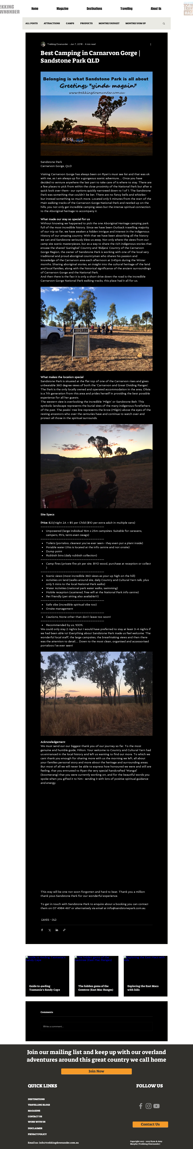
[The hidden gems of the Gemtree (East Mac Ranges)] (96, 968)
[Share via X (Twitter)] (49, 930)
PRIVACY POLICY (37, 1134)
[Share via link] (64, 930)
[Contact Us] (150, 1124)
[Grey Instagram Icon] (148, 1106)
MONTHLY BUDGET (109, 23)
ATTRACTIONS (52, 23)
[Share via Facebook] (42, 930)
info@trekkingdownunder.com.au (59, 1142)
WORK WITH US (36, 1121)
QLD (54, 919)
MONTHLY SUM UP (135, 23)
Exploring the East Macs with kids (142, 988)
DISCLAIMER (35, 1128)
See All (164, 950)
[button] (163, 23)
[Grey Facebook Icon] (141, 1106)
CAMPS (70, 23)
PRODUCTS (86, 23)
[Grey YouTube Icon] (156, 1106)
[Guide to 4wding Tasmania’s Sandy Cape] (47, 968)
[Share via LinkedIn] (56, 930)
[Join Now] (96, 1071)
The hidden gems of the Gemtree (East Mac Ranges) (95, 988)
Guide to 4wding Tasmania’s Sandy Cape (44, 988)
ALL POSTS (31, 23)
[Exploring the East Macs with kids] (146, 968)
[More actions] (151, 44)
